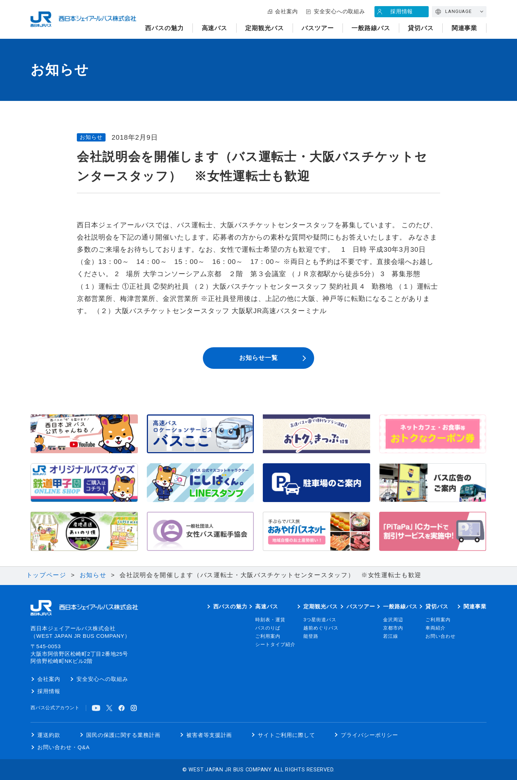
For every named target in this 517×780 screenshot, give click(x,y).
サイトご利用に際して (286, 735)
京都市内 (393, 628)
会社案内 (286, 11)
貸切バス (421, 28)
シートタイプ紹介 (275, 644)
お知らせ (93, 575)
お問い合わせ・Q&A (63, 747)
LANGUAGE (458, 11)
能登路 (310, 636)
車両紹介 (435, 628)
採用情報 (401, 11)
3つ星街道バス (319, 619)
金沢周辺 (393, 619)
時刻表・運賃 (270, 619)
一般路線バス (370, 28)
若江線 (390, 636)
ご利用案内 (267, 636)
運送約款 (48, 735)
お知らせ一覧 (258, 357)
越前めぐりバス (321, 628)
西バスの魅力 (164, 28)
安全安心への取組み (339, 11)
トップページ (46, 575)
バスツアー (318, 28)
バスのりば (267, 628)
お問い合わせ (440, 636)
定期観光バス (264, 28)
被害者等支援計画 (209, 735)
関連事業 (465, 28)
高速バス (215, 28)
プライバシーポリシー (369, 735)
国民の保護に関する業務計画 (123, 735)
